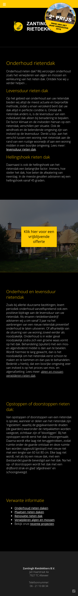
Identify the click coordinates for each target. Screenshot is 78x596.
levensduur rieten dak (21, 149)
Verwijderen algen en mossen (34, 520)
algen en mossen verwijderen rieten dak (34, 373)
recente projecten (42, 524)
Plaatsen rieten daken (29, 512)
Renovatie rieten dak (28, 516)
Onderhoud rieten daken (31, 508)
